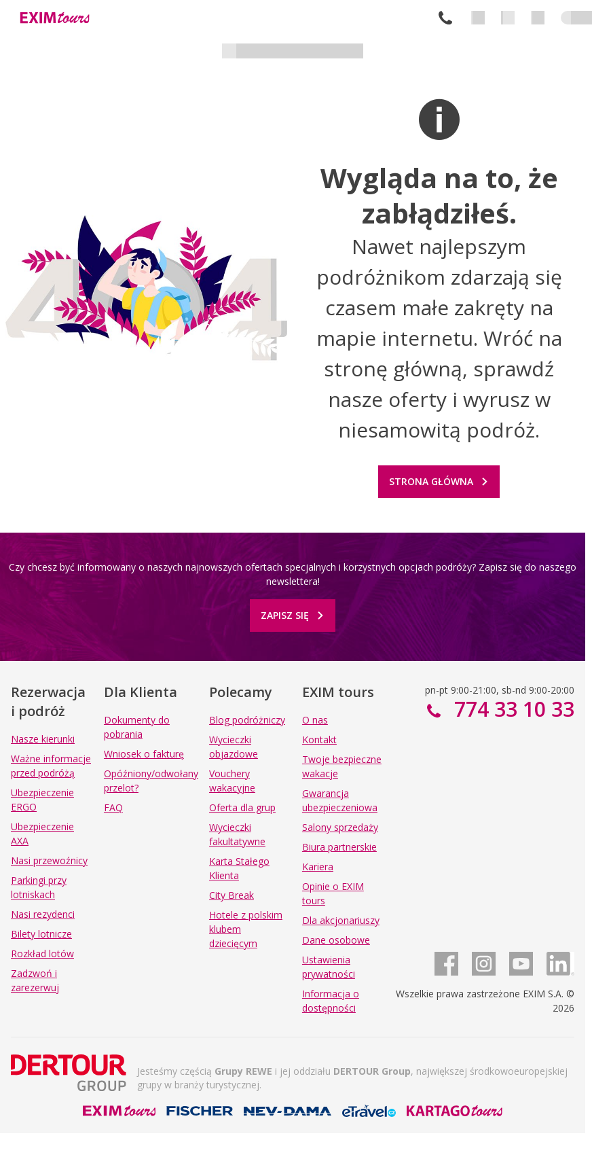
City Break (231, 895)
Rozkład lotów (42, 953)
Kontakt (319, 739)
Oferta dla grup (242, 807)
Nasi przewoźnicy (49, 860)
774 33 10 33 (445, 17)
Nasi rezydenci (43, 914)
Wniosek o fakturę (144, 753)
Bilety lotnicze (41, 933)
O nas (315, 719)
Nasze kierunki (43, 738)
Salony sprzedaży (340, 827)
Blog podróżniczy (247, 719)
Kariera (317, 866)
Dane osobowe (336, 939)
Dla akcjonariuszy (341, 920)
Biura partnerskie (339, 846)
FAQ (113, 807)
